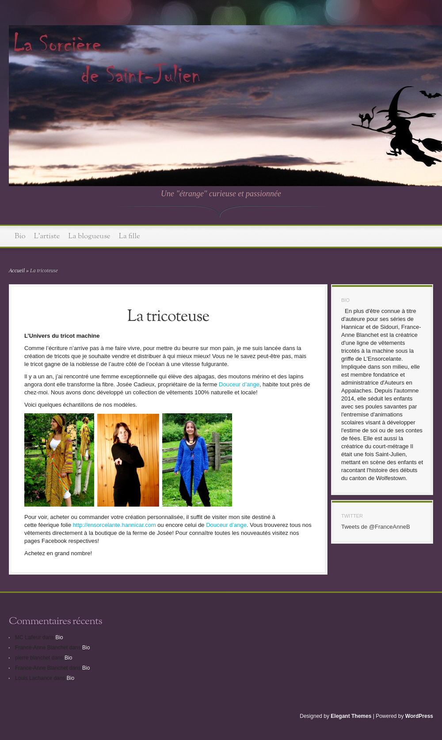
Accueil (17, 270)
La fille (129, 236)
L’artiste (47, 236)
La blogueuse (89, 236)
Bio (20, 236)
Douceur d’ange (239, 384)
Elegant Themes (351, 716)
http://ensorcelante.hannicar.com (114, 525)
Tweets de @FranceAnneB (375, 526)
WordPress (419, 716)
